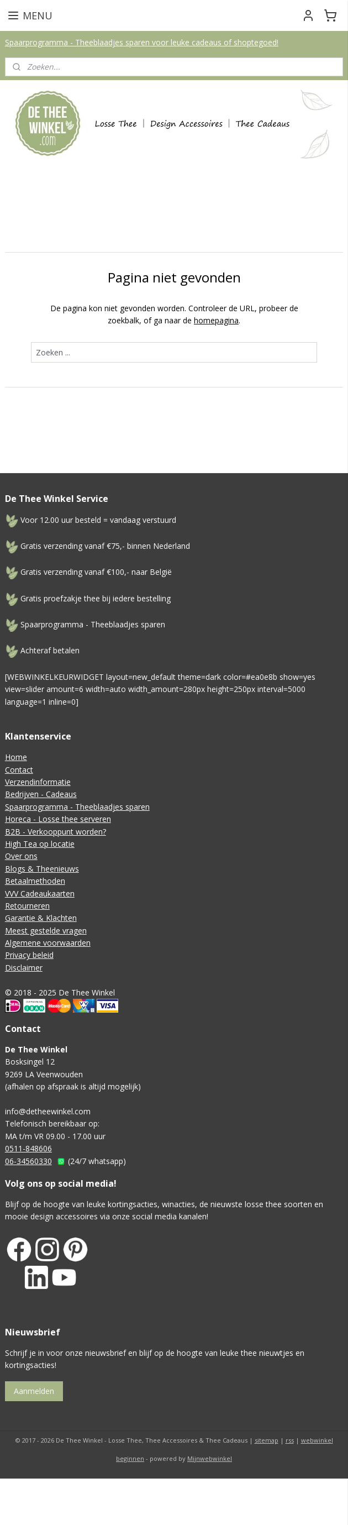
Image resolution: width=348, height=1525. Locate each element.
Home (16, 757)
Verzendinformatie (38, 782)
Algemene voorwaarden (48, 942)
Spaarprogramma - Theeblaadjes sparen (77, 806)
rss (290, 1440)
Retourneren (27, 905)
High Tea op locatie (40, 844)
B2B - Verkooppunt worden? (55, 831)
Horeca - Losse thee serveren (58, 819)
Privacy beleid (29, 955)
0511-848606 (28, 1148)
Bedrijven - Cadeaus (41, 794)
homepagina (216, 320)
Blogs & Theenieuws (42, 868)
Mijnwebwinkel (209, 1458)
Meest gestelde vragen (46, 930)
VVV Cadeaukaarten (40, 893)
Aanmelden (34, 1391)
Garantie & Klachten (41, 918)
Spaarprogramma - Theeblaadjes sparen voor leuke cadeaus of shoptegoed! (141, 42)
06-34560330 (28, 1161)
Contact (19, 769)
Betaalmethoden (35, 881)
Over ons (21, 856)
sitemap (266, 1440)
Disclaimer (24, 967)
